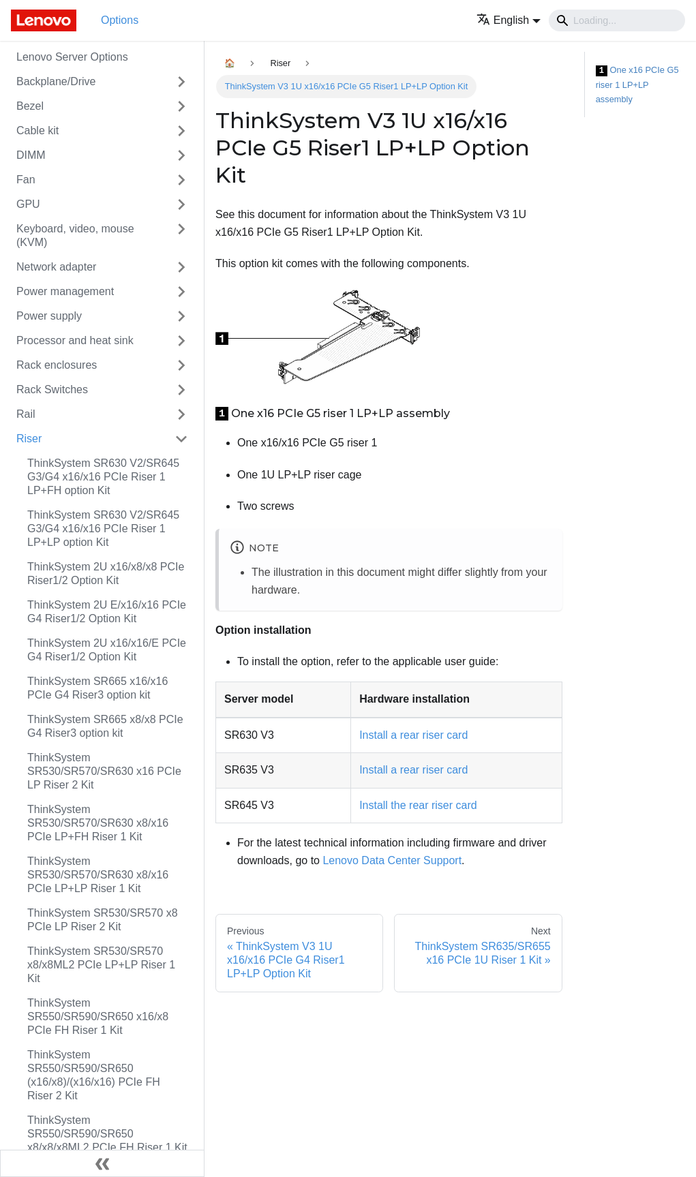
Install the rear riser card (418, 805)
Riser (29, 438)
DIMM (31, 155)
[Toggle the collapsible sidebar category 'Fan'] (181, 180)
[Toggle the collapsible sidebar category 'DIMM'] (181, 155)
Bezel (30, 106)
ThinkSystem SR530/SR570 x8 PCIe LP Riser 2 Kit (102, 919)
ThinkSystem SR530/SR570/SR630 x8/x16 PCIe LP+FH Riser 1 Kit (97, 823)
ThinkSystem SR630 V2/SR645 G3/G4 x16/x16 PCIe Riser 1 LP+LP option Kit (103, 528)
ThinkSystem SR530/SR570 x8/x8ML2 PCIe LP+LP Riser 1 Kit (101, 964)
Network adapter (56, 267)
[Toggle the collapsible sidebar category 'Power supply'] (181, 316)
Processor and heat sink (75, 340)
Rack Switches (52, 389)
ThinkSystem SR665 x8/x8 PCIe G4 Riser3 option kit (105, 726)
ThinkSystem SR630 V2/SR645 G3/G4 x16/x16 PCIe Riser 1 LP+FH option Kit (103, 476)
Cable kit (37, 130)
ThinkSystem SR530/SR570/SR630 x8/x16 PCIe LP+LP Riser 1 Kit (97, 874)
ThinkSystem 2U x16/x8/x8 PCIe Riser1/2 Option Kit (105, 573)
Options (119, 20)
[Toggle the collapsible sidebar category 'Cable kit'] (181, 131)
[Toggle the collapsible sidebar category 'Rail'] (181, 414)
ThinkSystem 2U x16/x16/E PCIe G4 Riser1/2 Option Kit (106, 649)
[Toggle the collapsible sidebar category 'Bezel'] (181, 106)
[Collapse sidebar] (102, 1163)
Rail (25, 414)
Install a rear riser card (413, 735)
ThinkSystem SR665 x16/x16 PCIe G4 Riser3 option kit (97, 688)
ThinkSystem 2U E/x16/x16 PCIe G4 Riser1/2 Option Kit (106, 611)
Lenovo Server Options (72, 57)
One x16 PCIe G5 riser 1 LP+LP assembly (637, 84)
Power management (65, 291)
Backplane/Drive (56, 81)
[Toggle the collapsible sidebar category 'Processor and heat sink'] (181, 341)
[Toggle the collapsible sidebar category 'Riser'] (181, 439)
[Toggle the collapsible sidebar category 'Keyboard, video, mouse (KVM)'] (181, 236)
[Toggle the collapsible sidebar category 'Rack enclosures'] (181, 365)
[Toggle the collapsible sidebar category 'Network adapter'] (181, 267)
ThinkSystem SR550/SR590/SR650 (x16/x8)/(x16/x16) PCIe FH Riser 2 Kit (93, 1075)
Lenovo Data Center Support (392, 860)
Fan (25, 179)
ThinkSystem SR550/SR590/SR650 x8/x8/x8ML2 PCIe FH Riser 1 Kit (107, 1133)
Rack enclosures (56, 365)
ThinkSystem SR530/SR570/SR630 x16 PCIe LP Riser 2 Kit (104, 771)
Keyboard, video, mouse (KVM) (75, 235)
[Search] (617, 20)
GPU (28, 204)
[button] (508, 20)
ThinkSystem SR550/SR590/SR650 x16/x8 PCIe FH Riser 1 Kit (97, 1016)
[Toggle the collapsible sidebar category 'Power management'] (181, 292)
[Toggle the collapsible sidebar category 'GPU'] (181, 204)
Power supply (49, 316)
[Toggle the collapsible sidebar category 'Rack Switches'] (181, 390)
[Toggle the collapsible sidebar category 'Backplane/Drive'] (181, 82)
